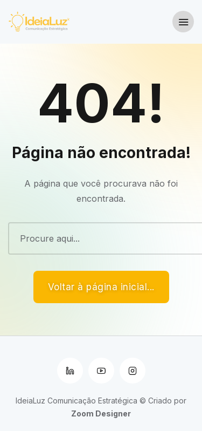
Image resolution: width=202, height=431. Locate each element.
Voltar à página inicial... (101, 287)
